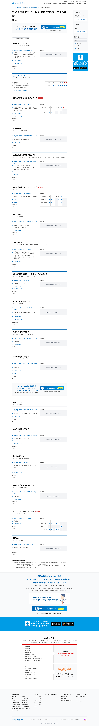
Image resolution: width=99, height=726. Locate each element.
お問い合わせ (78, 1)
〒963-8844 (24, 194)
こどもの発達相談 (16, 704)
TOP (13, 7)
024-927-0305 (17, 286)
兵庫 (40, 698)
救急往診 (55, 3)
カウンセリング (62, 3)
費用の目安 (59, 613)
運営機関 (84, 1)
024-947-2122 (17, 499)
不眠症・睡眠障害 (16, 706)
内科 (13, 698)
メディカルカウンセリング (51, 694)
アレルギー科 (15, 711)
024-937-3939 (17, 142)
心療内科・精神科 (16, 702)
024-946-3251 (17, 230)
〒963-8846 (25, 463)
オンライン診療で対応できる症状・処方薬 (53, 30)
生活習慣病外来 (25, 706)
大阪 (40, 696)
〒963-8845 (23, 249)
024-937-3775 (17, 199)
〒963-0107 (24, 50)
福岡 (40, 704)
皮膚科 (23, 696)
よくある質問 (71, 1)
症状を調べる (71, 3)
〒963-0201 (25, 544)
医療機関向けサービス (81, 694)
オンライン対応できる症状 (20, 90)
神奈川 (36, 700)
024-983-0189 (17, 524)
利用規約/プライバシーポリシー (52, 720)
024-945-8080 (17, 60)
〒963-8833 (25, 338)
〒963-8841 (23, 280)
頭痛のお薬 (24, 700)
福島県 (24, 7)
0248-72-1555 (17, 416)
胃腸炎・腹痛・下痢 (16, 708)
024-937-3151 (17, 370)
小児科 (13, 700)
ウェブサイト (18, 63)
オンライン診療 (47, 3)
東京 (35, 698)
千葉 (35, 704)
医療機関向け (65, 1)
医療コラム (63, 698)
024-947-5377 (17, 113)
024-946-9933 (17, 261)
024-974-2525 (17, 441)
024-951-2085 (17, 550)
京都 (40, 700)
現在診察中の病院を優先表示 (22, 39)
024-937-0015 (17, 470)
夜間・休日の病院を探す (66, 700)
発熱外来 (14, 696)
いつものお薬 (25, 698)
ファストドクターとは (81, 3)
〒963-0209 (25, 518)
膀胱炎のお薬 (25, 704)
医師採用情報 (79, 701)
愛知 (35, 706)
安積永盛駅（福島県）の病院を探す (32, 7)
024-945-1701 (17, 172)
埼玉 (35, 702)
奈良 (40, 702)
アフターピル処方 (26, 708)
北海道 (36, 696)
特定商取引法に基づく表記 (67, 720)
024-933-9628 (17, 344)
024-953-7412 (17, 317)
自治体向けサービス (80, 696)
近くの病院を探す (18, 7)
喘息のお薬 (24, 702)
